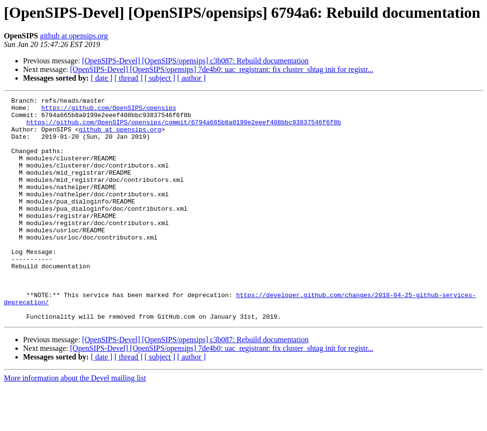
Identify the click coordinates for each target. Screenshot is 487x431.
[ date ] (101, 78)
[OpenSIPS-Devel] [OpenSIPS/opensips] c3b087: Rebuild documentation (195, 61)
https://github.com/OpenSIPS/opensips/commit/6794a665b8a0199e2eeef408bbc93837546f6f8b (183, 127)
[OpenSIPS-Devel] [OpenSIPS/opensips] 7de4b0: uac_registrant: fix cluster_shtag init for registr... (221, 69)
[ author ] (191, 78)
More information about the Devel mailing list (75, 423)
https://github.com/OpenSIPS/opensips (108, 110)
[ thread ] (128, 78)
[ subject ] (160, 78)
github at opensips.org (74, 36)
